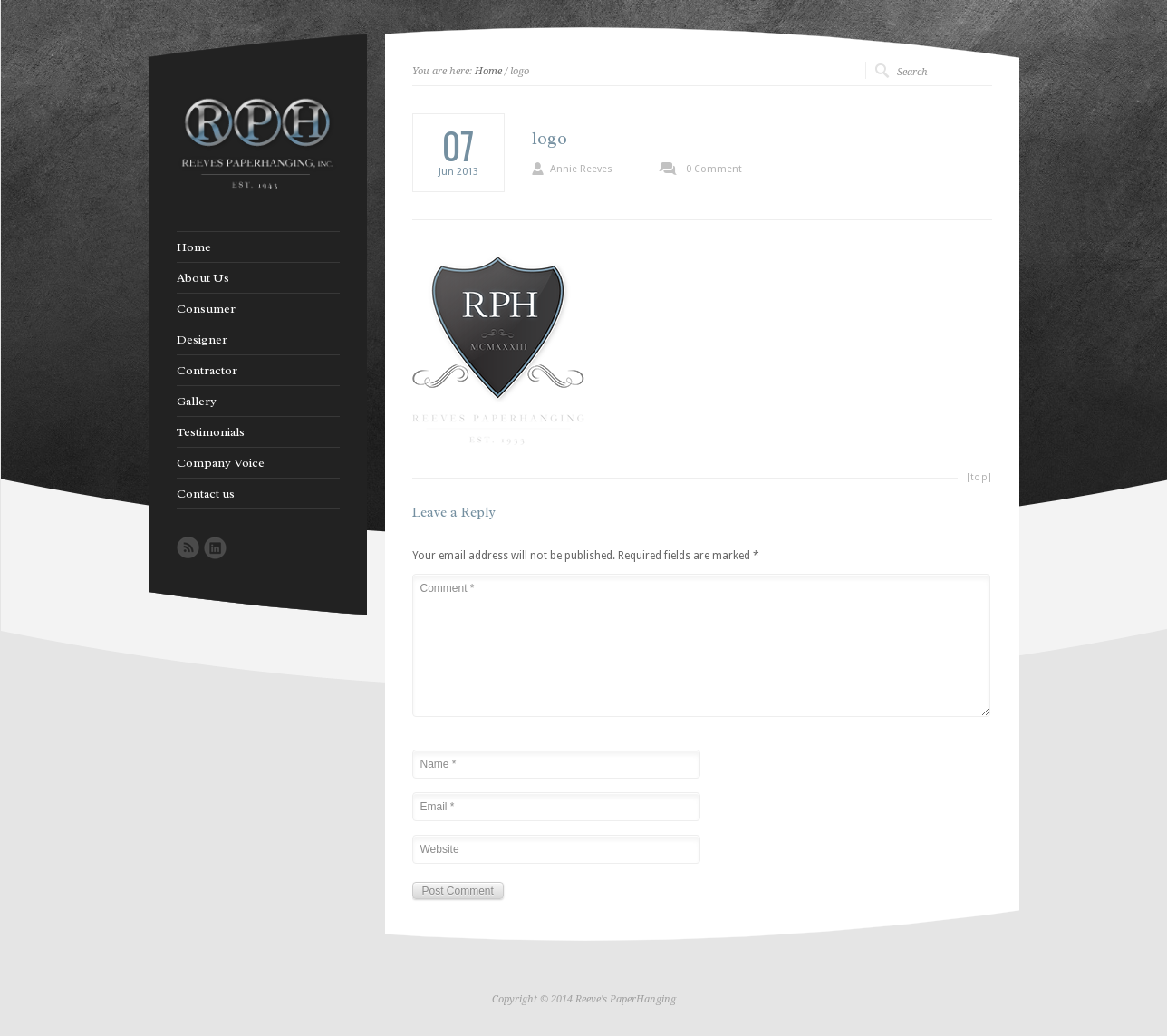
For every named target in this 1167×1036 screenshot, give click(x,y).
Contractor (207, 370)
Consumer (206, 309)
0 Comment (714, 169)
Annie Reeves (581, 169)
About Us (203, 278)
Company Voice (221, 463)
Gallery (197, 401)
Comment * (701, 645)
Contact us (206, 494)
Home (488, 71)
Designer (202, 340)
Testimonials (211, 432)
